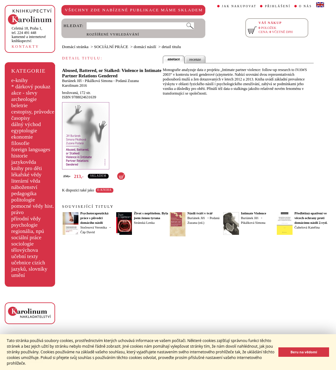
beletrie (19, 105)
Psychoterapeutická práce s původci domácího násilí (94, 218)
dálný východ (26, 124)
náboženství (24, 187)
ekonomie (22, 137)
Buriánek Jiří (72, 81)
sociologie (22, 244)
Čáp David (87, 232)
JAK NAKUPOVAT (239, 6)
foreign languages (30, 149)
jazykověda (23, 162)
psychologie (24, 225)
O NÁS (305, 6)
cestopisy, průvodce (32, 112)
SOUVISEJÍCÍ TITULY (88, 206)
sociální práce (26, 237)
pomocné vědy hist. (32, 206)
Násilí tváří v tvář (200, 213)
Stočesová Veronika (93, 227)
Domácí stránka (75, 46)
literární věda (25, 181)
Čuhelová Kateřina (307, 227)
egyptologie (24, 131)
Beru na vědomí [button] (303, 352)
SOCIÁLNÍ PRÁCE (111, 46)
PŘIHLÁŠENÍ (277, 6)
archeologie (24, 99)
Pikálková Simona (98, 81)
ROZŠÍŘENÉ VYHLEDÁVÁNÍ (113, 34)
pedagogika (24, 193)
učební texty (24, 256)
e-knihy (19, 80)
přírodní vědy (26, 219)
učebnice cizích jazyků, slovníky (29, 266)
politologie (23, 200)
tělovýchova (24, 250)
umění (18, 275)
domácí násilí (145, 46)
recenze (195, 59)
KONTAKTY (25, 46)
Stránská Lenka (144, 222)
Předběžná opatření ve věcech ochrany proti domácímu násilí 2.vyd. (310, 218)
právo (17, 212)
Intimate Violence (253, 213)
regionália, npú (27, 231)
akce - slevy (24, 93)
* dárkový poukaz (30, 87)
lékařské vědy (26, 175)
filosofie (20, 143)
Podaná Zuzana (127, 81)
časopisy (20, 118)
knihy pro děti (26, 168)
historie (19, 156)
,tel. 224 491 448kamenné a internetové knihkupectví (29, 34)
